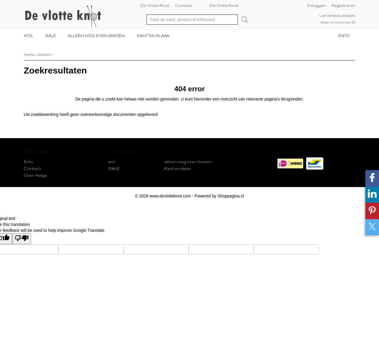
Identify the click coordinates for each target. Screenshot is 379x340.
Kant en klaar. (153, 36)
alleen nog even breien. (96, 36)
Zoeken (243, 19)
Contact (183, 5)
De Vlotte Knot (154, 5)
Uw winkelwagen (337, 15)
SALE (50, 36)
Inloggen (316, 5)
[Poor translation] (21, 238)
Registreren (343, 5)
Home (29, 54)
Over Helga (35, 175)
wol (28, 36)
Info (343, 36)
